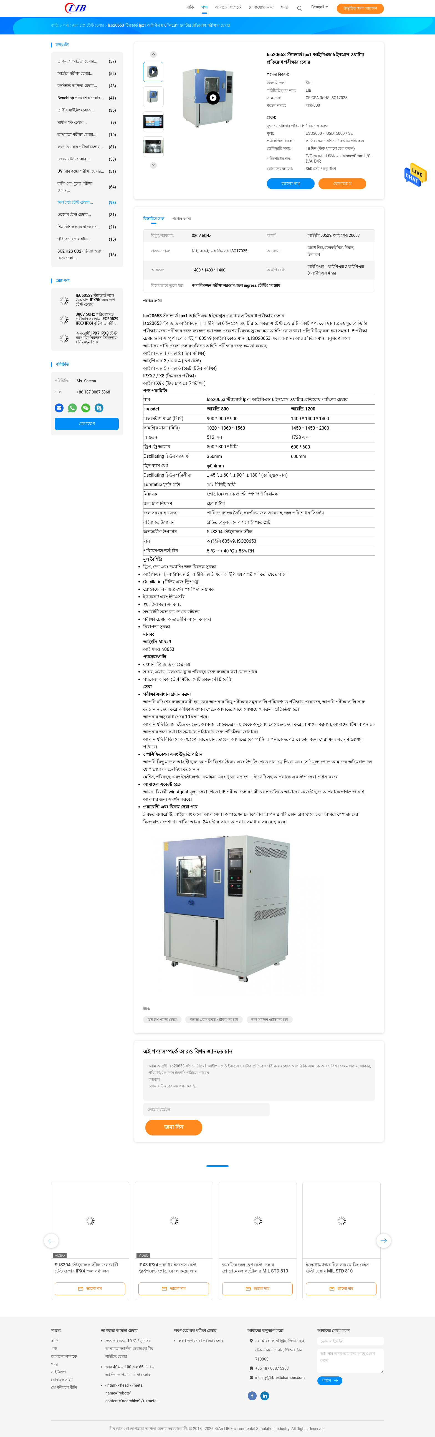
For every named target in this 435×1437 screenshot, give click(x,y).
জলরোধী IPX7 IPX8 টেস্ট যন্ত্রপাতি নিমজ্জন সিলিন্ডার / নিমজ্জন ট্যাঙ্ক (96, 337)
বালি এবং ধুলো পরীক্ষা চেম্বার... (86, 186)
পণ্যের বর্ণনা (181, 218)
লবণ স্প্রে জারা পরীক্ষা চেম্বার (201, 1341)
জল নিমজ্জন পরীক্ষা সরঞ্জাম (269, 1020)
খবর (54, 1364)
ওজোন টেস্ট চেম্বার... (86, 215)
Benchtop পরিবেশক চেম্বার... (86, 98)
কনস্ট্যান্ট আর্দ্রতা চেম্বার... (86, 86)
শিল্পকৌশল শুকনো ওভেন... (86, 227)
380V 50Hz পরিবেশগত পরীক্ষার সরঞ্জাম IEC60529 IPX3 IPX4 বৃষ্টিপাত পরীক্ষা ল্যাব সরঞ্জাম (97, 318)
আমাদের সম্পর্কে (64, 1356)
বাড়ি (54, 1341)
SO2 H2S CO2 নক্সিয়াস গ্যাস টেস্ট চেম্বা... (86, 254)
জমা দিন (173, 1127)
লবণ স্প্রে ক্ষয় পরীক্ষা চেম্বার (195, 1330)
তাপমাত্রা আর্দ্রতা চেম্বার (119, 1330)
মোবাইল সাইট (62, 1380)
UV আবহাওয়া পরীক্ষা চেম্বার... (86, 171)
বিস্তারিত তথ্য (154, 218)
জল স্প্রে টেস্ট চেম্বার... (86, 202)
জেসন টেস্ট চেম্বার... (86, 159)
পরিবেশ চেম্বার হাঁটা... (86, 239)
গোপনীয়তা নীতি (64, 1387)
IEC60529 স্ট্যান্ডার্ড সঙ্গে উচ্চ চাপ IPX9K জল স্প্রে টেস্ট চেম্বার (95, 300)
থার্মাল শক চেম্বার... (86, 122)
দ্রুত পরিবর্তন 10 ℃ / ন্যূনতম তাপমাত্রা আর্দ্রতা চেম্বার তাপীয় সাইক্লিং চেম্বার (129, 1349)
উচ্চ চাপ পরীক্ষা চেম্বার (162, 1020)
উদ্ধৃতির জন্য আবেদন (360, 8)
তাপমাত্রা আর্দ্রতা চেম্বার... (86, 61)
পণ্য (54, 1348)
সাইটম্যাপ (58, 1372)
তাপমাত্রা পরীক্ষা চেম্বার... (86, 135)
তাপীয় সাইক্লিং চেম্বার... (86, 110)
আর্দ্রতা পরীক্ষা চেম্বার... (86, 73)
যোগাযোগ (87, 423)
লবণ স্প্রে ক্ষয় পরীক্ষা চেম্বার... (86, 147)
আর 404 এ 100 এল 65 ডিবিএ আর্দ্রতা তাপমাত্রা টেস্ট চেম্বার (130, 1371)
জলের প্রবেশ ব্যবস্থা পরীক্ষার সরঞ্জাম (214, 1020)
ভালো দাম (291, 183)
